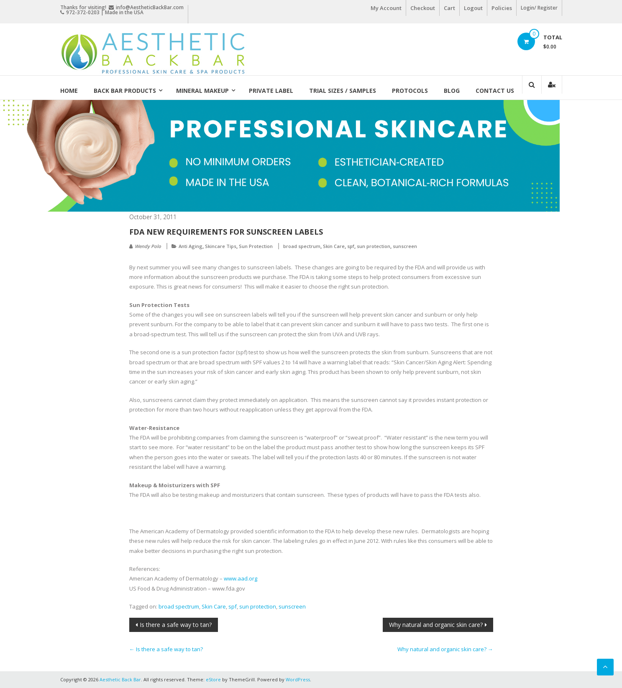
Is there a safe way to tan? (176, 625)
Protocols (410, 91)
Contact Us (495, 91)
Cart (449, 8)
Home (69, 91)
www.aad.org (240, 578)
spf (350, 246)
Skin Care (334, 246)
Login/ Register (539, 7)
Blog (452, 91)
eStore (213, 679)
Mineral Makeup (202, 91)
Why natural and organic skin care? (436, 625)
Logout (473, 8)
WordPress (298, 679)
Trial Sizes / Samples (342, 91)
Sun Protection (256, 246)
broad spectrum (301, 246)
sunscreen (405, 246)
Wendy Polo (148, 246)
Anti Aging (190, 246)
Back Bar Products (125, 91)
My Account (386, 8)
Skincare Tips (220, 246)
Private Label (271, 91)
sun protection (373, 246)
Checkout (422, 8)
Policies (501, 8)
